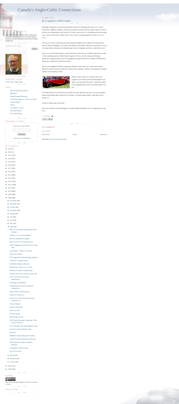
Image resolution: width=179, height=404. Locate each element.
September (13, 210)
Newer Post (46, 134)
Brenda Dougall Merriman (18, 96)
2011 (10, 188)
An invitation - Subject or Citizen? (21, 251)
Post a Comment (46, 131)
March (12, 355)
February (13, 358)
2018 (10, 165)
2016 (10, 172)
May (11, 223)
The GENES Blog (16, 113)
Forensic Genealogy (16, 307)
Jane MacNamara (15, 111)
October (13, 207)
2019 (10, 162)
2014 (10, 178)
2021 (10, 155)
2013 (10, 181)
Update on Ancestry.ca (17, 295)
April (12, 227)
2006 (10, 369)
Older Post (103, 134)
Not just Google (15, 314)
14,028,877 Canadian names (19, 260)
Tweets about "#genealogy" (14, 82)
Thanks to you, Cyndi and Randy (20, 235)
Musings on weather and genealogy (21, 270)
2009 (10, 194)
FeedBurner (26, 138)
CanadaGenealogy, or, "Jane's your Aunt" (23, 99)
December (13, 201)
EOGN (12, 105)
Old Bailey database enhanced (19, 264)
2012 (10, 185)
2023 (10, 149)
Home (75, 134)
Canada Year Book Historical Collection (23, 339)
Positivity (13, 332)
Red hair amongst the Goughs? (20, 238)
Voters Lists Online (16, 254)
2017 (10, 168)
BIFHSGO (13, 93)
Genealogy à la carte (16, 108)
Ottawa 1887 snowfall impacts (19, 292)
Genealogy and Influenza (18, 283)
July (11, 217)
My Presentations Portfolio (19, 91)
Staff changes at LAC (17, 317)
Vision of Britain (15, 304)
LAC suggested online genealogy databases (24, 257)
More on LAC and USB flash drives (21, 242)
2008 (10, 198)
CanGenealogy (15, 102)
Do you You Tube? (16, 351)
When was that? (15, 310)
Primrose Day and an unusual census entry (23, 274)
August (12, 214)
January (12, 362)
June (11, 220)
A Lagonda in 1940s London (57, 21)
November (13, 204)
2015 (10, 175)
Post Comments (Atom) (59, 139)
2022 (10, 152)
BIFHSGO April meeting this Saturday (22, 336)
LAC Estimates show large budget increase (24, 326)
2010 (10, 191)
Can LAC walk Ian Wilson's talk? (21, 329)
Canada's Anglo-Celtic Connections (49, 9)
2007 (10, 366)
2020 (10, 158)
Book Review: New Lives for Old (21, 267)
